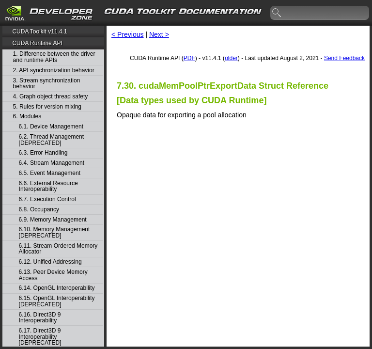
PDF (189, 58)
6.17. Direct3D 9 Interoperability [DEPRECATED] (40, 337)
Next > (159, 34)
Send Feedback (344, 58)
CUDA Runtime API (37, 43)
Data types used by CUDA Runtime (192, 100)
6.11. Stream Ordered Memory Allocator (58, 249)
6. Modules (27, 116)
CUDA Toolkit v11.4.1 (39, 31)
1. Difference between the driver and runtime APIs (54, 57)
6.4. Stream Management (51, 163)
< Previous (127, 34)
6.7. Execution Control (47, 199)
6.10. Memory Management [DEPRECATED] (54, 232)
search (277, 13)
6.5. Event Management (49, 173)
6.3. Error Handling (43, 153)
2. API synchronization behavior (53, 70)
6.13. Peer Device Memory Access (53, 275)
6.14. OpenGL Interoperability (57, 288)
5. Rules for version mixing (47, 107)
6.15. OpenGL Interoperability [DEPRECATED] (57, 301)
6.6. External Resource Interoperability (48, 186)
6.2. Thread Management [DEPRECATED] (51, 140)
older (231, 58)
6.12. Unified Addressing (50, 262)
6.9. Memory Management (53, 220)
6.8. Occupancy (39, 209)
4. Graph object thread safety (50, 97)
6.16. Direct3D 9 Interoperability (40, 318)
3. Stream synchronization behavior (46, 84)
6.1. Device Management (51, 127)
